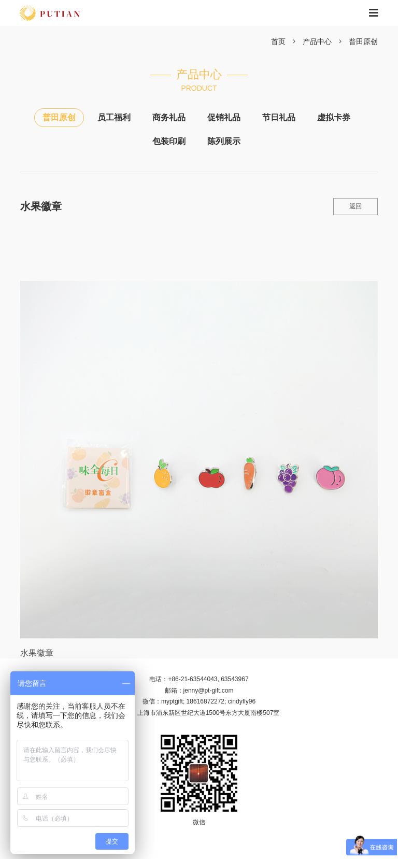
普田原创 (363, 41)
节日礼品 (278, 117)
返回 (355, 206)
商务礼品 (169, 117)
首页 (278, 41)
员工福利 (114, 117)
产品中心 (317, 41)
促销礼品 (223, 117)
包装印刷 (169, 141)
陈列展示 (223, 141)
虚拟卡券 (333, 117)
